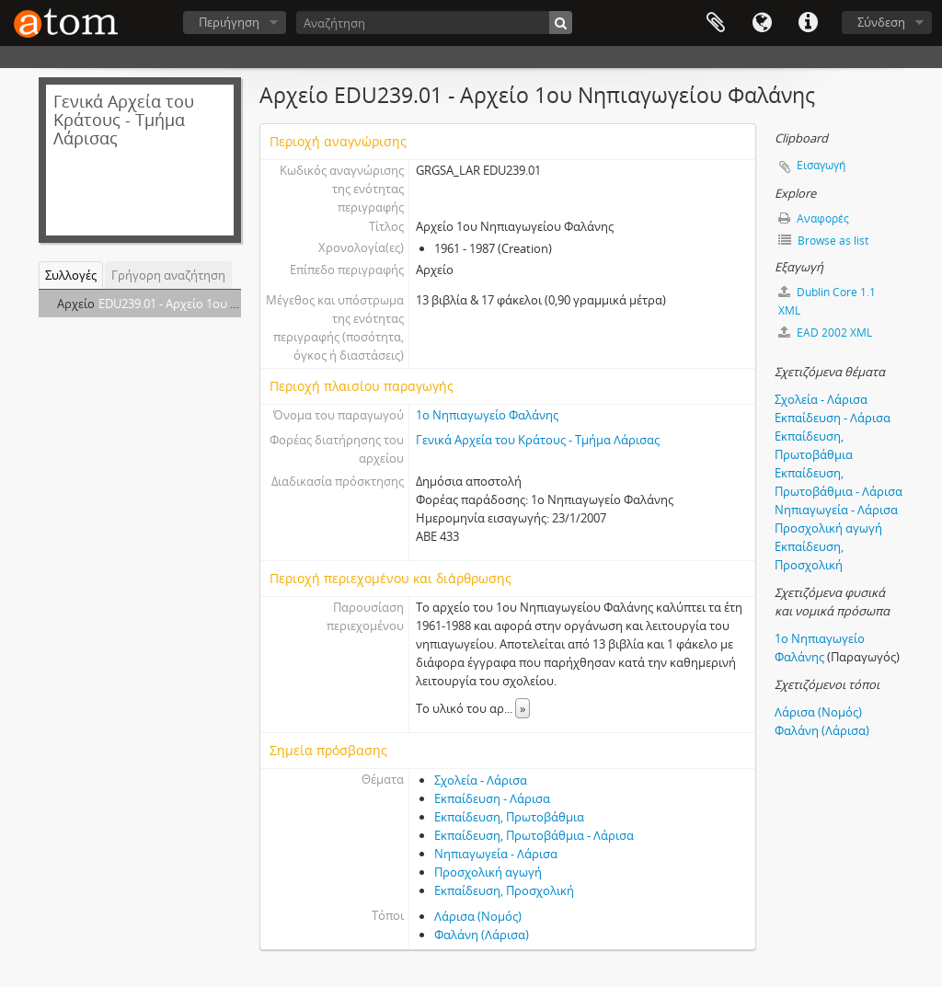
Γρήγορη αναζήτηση (168, 275)
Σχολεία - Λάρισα (480, 780)
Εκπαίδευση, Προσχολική (504, 890)
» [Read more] (522, 708)
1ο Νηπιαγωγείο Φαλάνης (487, 415)
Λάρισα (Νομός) (478, 916)
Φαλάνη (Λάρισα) (481, 934)
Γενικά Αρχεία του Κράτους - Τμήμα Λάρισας (538, 439)
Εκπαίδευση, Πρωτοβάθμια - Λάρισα (534, 835)
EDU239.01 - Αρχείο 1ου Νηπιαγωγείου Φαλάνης (230, 303)
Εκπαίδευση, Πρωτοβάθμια (509, 817)
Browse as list (823, 240)
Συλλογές (71, 275)
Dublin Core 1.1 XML (827, 301)
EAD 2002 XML (825, 332)
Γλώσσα (762, 23)
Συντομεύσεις (808, 23)
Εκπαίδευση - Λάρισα (492, 798)
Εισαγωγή (821, 165)
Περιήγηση (229, 22)
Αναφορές (813, 218)
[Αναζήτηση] (434, 22)
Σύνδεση (881, 22)
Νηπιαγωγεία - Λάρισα (495, 853)
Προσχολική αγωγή (488, 872)
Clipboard (716, 23)
